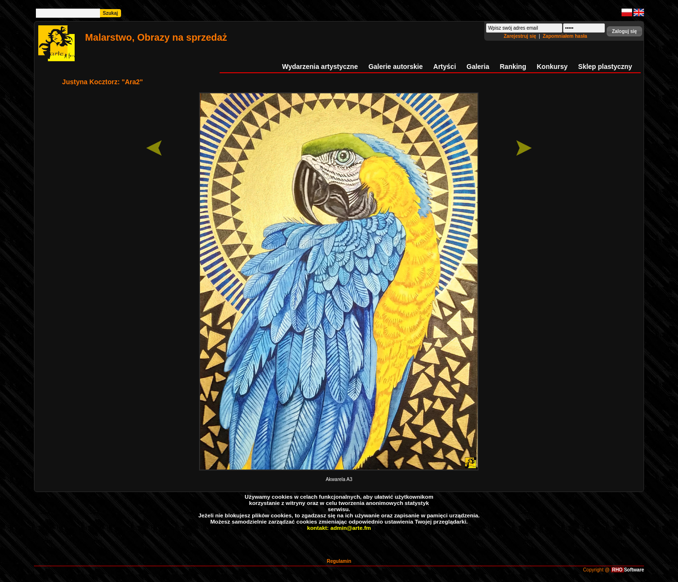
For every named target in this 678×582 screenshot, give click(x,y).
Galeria (478, 66)
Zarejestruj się (521, 36)
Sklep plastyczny (605, 66)
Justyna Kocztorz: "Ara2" (102, 82)
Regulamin (339, 561)
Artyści (444, 66)
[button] (624, 31)
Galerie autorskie (395, 66)
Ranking (513, 66)
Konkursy (552, 66)
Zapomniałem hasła (565, 36)
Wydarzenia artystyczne (319, 66)
